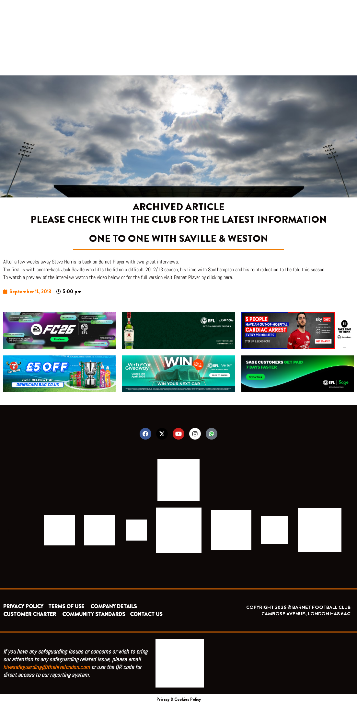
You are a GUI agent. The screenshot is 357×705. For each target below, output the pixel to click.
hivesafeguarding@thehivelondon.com (46, 667)
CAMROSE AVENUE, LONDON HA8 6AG (306, 613)
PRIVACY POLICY (23, 606)
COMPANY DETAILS (113, 606)
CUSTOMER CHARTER (29, 614)
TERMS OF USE (67, 606)
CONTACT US (146, 614)
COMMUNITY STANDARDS (93, 614)
